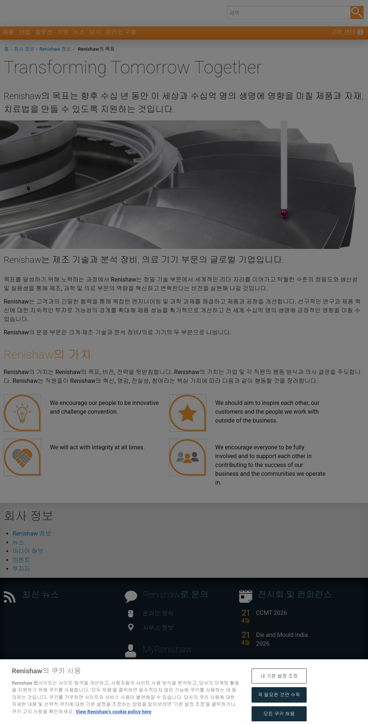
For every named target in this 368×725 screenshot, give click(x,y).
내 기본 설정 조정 (279, 690)
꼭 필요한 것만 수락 (279, 708)
